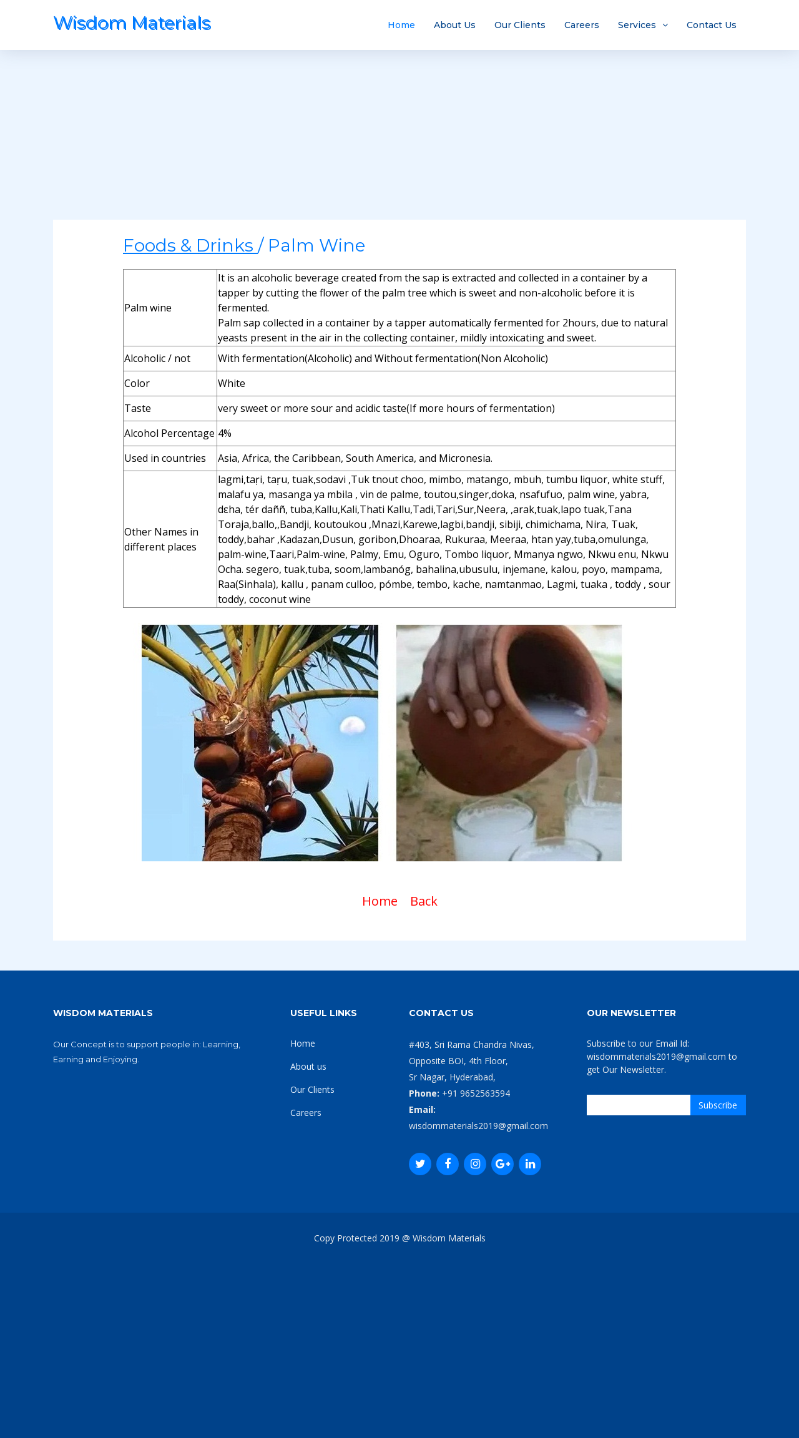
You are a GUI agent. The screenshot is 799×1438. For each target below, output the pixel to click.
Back (424, 901)
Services (637, 25)
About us (308, 1066)
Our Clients (520, 25)
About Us (455, 25)
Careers (581, 25)
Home (401, 25)
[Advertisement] (399, 132)
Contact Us (712, 25)
